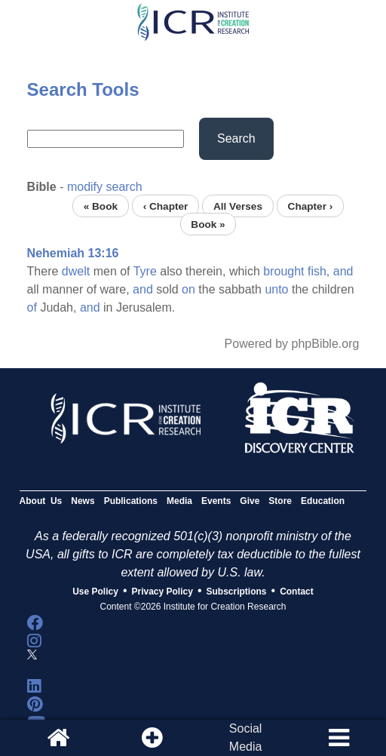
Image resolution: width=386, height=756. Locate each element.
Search (236, 138)
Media (179, 501)
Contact (297, 591)
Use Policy (95, 591)
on (188, 289)
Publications (131, 501)
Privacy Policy (162, 591)
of (32, 307)
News (82, 501)
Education (323, 501)
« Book (101, 205)
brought (283, 271)
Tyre (145, 271)
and (343, 271)
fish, (318, 271)
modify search (104, 186)
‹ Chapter (165, 205)
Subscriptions (237, 591)
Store (280, 501)
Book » (208, 223)
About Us (41, 501)
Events (216, 501)
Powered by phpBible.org (292, 343)
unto (276, 289)
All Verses (237, 205)
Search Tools (83, 89)
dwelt (76, 271)
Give (249, 501)
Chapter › (310, 205)
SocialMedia (245, 737)
